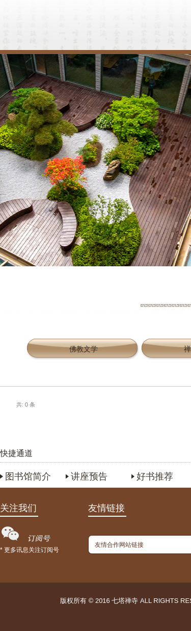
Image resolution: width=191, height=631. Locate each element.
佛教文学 (83, 349)
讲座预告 (89, 476)
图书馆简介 (28, 476)
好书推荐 (155, 476)
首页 (56, 28)
